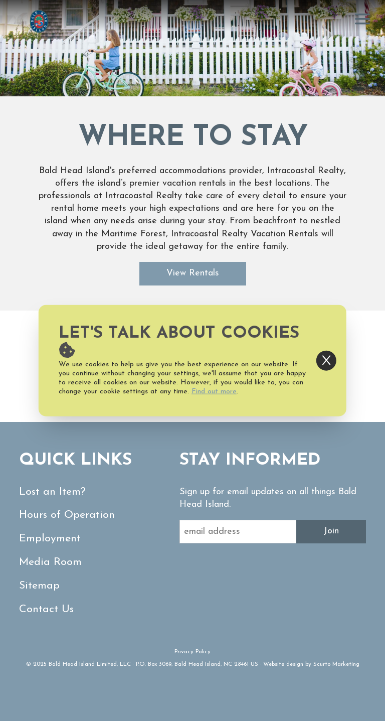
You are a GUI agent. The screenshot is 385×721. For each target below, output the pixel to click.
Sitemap (39, 586)
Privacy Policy (192, 652)
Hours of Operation (67, 515)
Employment (50, 538)
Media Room (50, 562)
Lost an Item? (52, 492)
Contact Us (46, 609)
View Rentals (192, 273)
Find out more (214, 391)
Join (331, 531)
